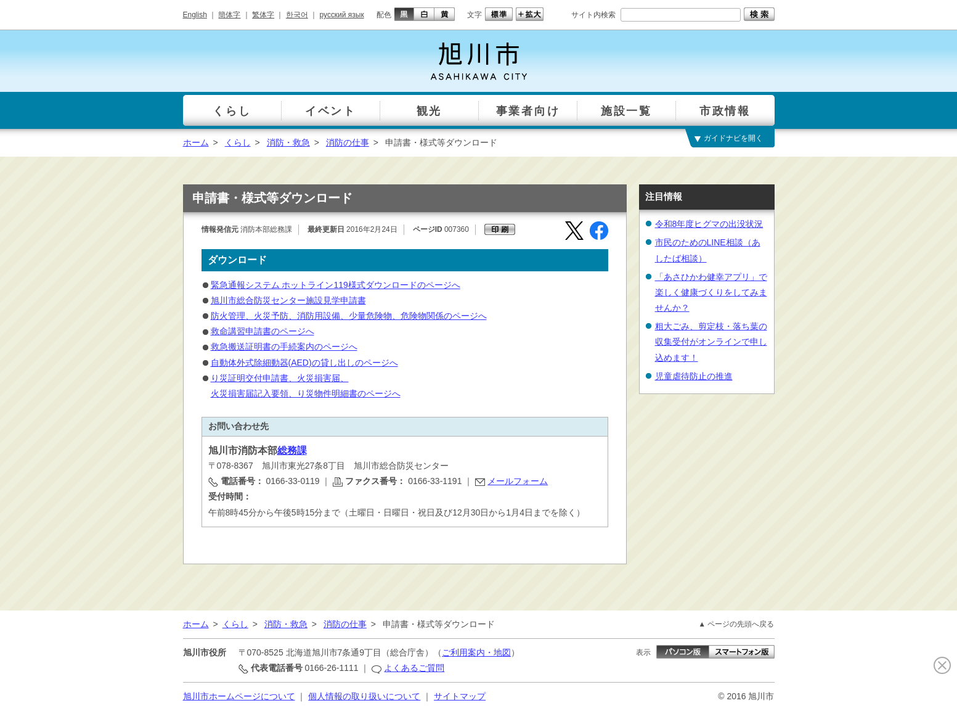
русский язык (342, 14)
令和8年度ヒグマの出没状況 (709, 224)
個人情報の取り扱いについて (364, 696)
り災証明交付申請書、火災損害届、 (280, 378)
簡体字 (229, 14)
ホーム (196, 142)
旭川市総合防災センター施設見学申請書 (288, 300)
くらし (238, 142)
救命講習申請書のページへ (262, 331)
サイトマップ (460, 696)
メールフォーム (517, 481)
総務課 (292, 450)
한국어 (297, 14)
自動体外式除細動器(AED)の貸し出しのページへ (304, 363)
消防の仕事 (347, 142)
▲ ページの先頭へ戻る (736, 624)
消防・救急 (288, 142)
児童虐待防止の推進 (694, 376)
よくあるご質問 (414, 668)
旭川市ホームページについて (239, 696)
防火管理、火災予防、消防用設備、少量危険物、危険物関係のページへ (349, 316)
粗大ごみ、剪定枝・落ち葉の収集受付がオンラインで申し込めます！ (711, 341)
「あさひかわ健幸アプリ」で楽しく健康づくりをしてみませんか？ (711, 292)
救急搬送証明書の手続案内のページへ (284, 346)
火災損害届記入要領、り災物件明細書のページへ (306, 393)
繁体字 (263, 14)
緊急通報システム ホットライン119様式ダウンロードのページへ (335, 285)
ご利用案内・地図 (476, 652)
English (195, 14)
